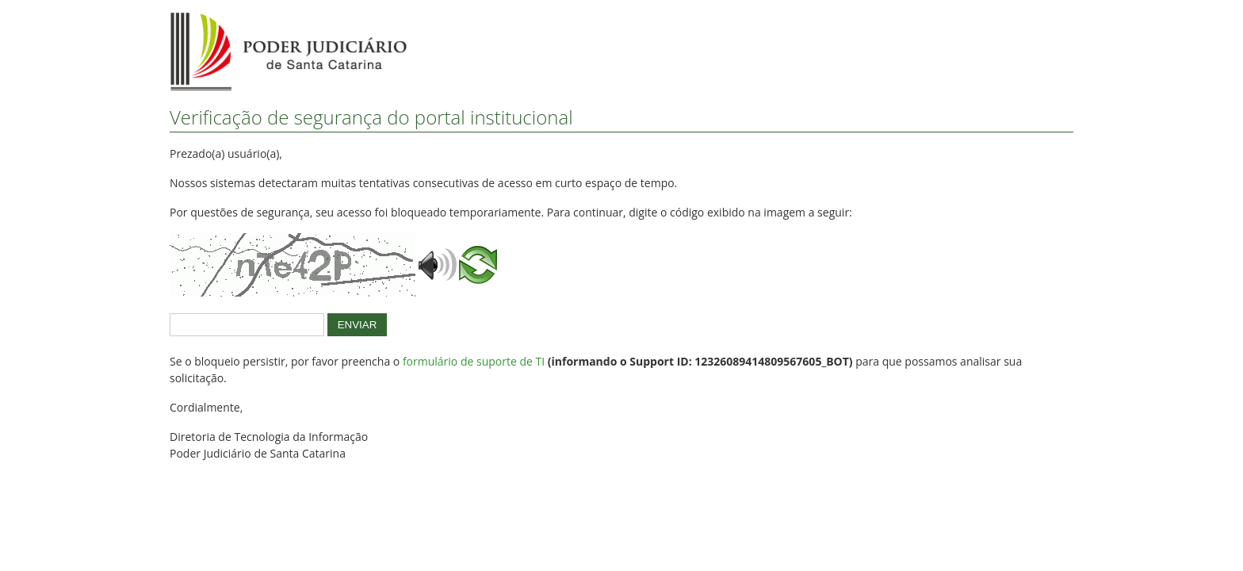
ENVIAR (357, 325)
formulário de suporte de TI (474, 361)
